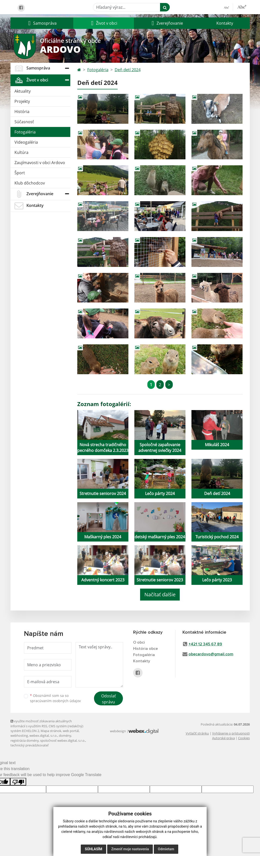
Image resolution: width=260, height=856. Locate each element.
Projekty (22, 101)
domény (65, 735)
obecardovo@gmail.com (210, 654)
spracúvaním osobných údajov (55, 700)
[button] (41, 23)
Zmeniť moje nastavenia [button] (130, 849)
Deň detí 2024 (128, 69)
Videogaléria (26, 142)
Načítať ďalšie (159, 594)
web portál (71, 731)
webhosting (19, 735)
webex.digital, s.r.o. (43, 735)
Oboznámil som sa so (55, 698)
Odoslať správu (108, 699)
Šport (19, 173)
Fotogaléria (25, 132)
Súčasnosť (24, 121)
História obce (145, 649)
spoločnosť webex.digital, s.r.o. (62, 740)
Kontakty (224, 23)
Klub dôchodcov (29, 183)
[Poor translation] (18, 782)
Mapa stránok (51, 731)
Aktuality (22, 91)
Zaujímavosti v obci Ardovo (39, 162)
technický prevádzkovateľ (29, 745)
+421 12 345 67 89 (205, 644)
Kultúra (21, 152)
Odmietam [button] (166, 849)
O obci (139, 642)
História (21, 111)
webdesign (118, 731)
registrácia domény (24, 740)
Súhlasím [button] (93, 849)
